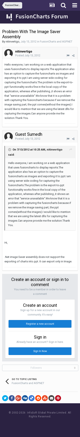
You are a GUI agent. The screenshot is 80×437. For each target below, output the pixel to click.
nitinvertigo (12, 41)
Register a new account (40, 323)
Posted (27, 55)
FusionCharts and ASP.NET (56, 41)
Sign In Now (40, 351)
